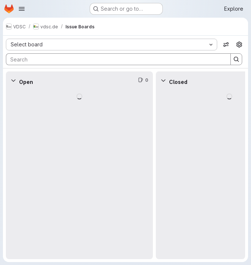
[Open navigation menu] (22, 9)
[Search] (114, 59)
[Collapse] (13, 80)
